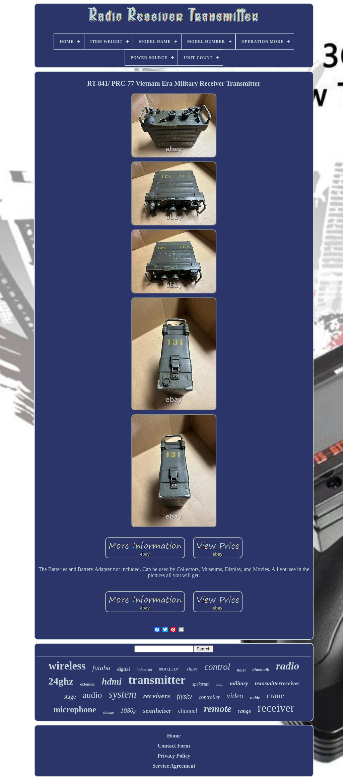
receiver (276, 708)
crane (275, 695)
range (244, 711)
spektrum (200, 684)
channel (187, 710)
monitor (169, 669)
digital (123, 669)
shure (192, 669)
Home (174, 735)
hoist (241, 670)
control (217, 667)
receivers (156, 696)
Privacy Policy (173, 756)
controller (209, 697)
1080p (129, 710)
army (219, 685)
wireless (67, 666)
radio (287, 666)
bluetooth (260, 669)
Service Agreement (173, 766)
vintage (108, 712)
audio (92, 695)
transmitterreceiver (277, 683)
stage (70, 696)
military (239, 683)
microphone (74, 709)
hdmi (112, 681)
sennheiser (157, 710)
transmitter (157, 680)
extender (87, 684)
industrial (144, 669)
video (235, 696)
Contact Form (174, 746)
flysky (184, 696)
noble (255, 697)
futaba (101, 668)
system (123, 694)
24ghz (60, 681)
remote (217, 708)
